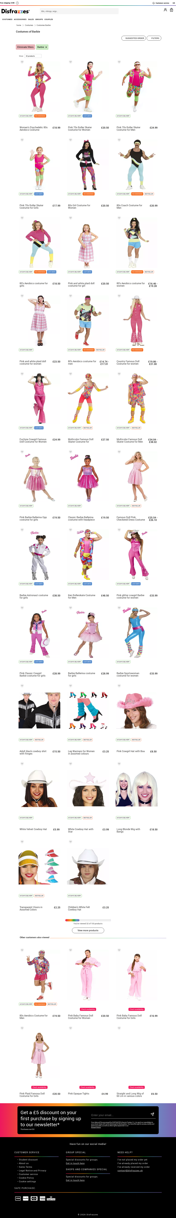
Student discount (28, 1159)
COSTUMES (7, 19)
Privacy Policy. (96, 1127)
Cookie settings (27, 1181)
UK (174, 3)
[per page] (32, 56)
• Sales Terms (24, 1166)
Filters (155, 38)
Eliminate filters (25, 47)
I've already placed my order (133, 1163)
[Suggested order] (133, 38)
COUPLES (48, 19)
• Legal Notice (25, 1170)
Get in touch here (75, 1163)
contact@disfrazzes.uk (130, 1170)
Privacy (42, 1170)
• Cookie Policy (25, 1177)
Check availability (88, 1009)
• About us (23, 1163)
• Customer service (27, 1174)
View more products (88, 930)
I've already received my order (134, 1166)
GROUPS (39, 19)
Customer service (160, 3)
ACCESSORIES (20, 19)
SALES (31, 19)
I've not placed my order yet (132, 1159)
